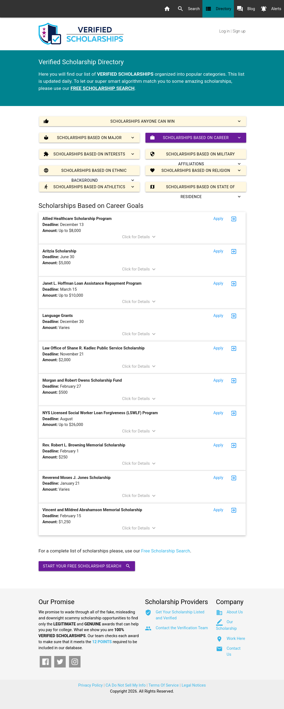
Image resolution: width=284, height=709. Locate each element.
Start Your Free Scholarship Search (87, 566)
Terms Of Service (163, 685)
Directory (218, 8)
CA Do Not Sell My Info (126, 685)
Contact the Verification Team (182, 628)
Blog (246, 8)
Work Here (236, 638)
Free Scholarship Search (165, 551)
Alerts (270, 8)
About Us (235, 612)
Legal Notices (194, 685)
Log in (224, 31)
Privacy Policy (90, 685)
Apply (218, 218)
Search (188, 8)
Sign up (239, 31)
